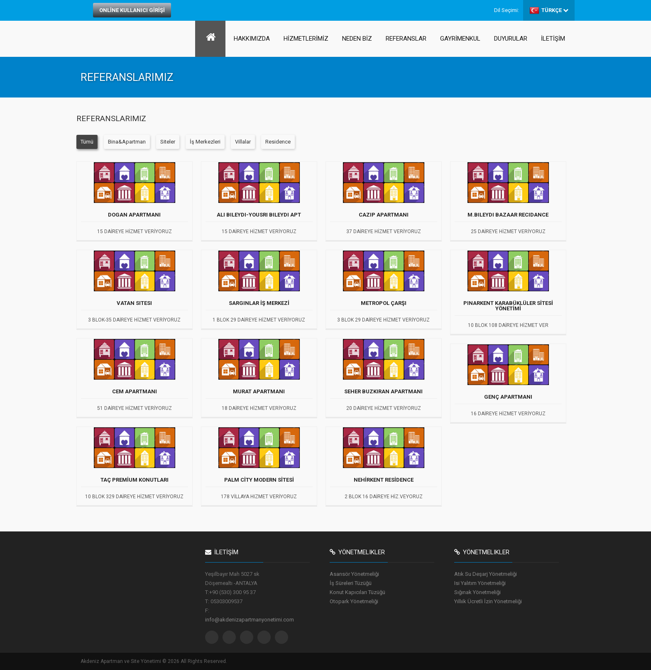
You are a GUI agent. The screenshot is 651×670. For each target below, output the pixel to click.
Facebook (229, 637)
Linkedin (264, 637)
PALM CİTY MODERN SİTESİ (259, 480)
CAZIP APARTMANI (384, 215)
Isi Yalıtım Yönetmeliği (480, 583)
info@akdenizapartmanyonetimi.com (249, 619)
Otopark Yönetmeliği (354, 601)
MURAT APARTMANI (259, 392)
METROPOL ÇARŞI (383, 303)
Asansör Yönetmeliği (354, 574)
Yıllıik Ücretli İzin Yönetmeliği (488, 601)
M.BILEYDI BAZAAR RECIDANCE (507, 215)
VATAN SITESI (134, 303)
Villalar (243, 142)
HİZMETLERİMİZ (306, 38)
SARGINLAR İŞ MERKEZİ (259, 303)
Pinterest (281, 637)
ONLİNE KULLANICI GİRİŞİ (132, 10)
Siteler (167, 142)
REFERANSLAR (406, 38)
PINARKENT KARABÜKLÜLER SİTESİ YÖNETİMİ (508, 306)
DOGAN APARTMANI (134, 215)
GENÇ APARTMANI (508, 397)
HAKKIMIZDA (252, 38)
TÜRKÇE (548, 10)
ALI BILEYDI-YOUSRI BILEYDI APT (259, 215)
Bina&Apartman (127, 142)
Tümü (87, 142)
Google (246, 637)
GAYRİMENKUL (460, 38)
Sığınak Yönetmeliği (477, 592)
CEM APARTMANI (134, 392)
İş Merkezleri (205, 142)
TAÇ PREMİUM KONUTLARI (134, 480)
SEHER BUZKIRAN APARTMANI (383, 392)
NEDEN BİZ (357, 38)
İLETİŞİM (553, 38)
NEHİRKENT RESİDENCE (384, 480)
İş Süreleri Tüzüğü (351, 583)
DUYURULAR (510, 38)
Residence (278, 142)
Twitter (211, 637)
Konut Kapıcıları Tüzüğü (357, 592)
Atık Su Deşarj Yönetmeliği (485, 574)
